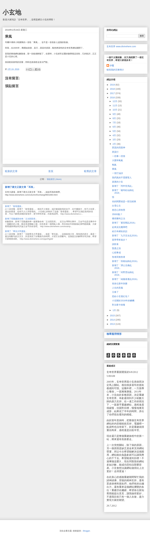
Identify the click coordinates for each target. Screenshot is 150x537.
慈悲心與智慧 (118, 210)
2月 (114, 144)
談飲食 (115, 244)
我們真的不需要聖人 (122, 177)
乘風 (114, 169)
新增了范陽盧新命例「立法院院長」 (21, 219)
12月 (115, 101)
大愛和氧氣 (117, 160)
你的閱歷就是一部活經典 (124, 201)
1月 (114, 310)
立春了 (115, 292)
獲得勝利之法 (118, 218)
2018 (112, 89)
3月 (114, 139)
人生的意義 (117, 287)
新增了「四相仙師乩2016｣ (125, 261)
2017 (112, 93)
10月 (115, 109)
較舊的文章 (90, 171)
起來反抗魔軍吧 (119, 227)
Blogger (86, 531)
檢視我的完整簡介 (115, 69)
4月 (114, 135)
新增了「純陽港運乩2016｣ (125, 279)
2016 (112, 97)
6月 (114, 126)
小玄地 (11, 12)
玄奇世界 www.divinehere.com (121, 46)
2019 (112, 84)
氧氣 (114, 164)
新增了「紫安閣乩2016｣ (123, 222)
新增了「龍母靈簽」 (14, 206)
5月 (114, 131)
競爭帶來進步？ (119, 239)
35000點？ (117, 214)
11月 (115, 105)
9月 (114, 114)
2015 (112, 315)
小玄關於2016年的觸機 (123, 300)
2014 (112, 320)
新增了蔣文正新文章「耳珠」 (20, 187)
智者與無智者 (118, 257)
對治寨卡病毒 (118, 305)
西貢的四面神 (118, 147)
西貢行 (115, 152)
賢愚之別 (116, 248)
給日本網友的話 (119, 231)
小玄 (112, 65)
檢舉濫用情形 (114, 333)
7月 (114, 122)
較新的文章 (11, 171)
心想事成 (116, 252)
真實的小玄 (117, 182)
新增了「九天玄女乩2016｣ (125, 235)
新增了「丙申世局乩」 (123, 186)
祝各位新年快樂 (119, 283)
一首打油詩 (117, 173)
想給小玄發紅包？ (121, 296)
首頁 (50, 171)
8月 (114, 118)
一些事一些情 (118, 156)
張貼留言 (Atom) (54, 179)
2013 (112, 324)
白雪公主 (116, 205)
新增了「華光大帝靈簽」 (16, 231)
